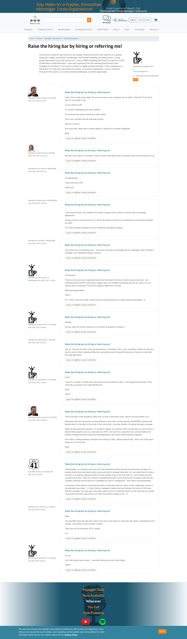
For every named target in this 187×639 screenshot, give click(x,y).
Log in (68, 138)
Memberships (63, 30)
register (77, 138)
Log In (132, 20)
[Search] (89, 20)
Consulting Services (83, 30)
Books (116, 30)
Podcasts (28, 30)
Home (32, 38)
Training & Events (45, 30)
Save (136, 80)
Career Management (71, 38)
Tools (127, 30)
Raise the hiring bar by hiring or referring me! (87, 92)
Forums (39, 38)
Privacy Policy (71, 635)
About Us (154, 30)
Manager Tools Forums (53, 38)
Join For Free (144, 20)
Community (139, 30)
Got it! (162, 632)
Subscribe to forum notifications (147, 76)
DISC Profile (103, 30)
